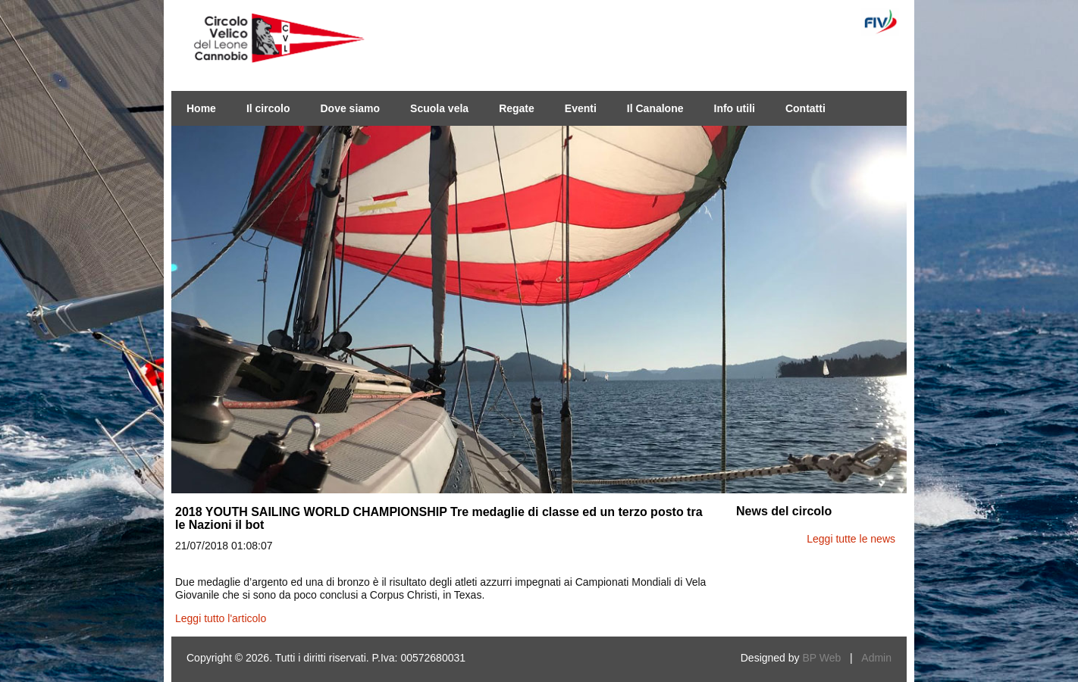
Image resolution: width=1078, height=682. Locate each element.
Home (201, 108)
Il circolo (268, 108)
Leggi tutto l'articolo (220, 618)
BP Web (821, 658)
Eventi (581, 108)
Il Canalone (655, 108)
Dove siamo (350, 108)
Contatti (805, 108)
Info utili (734, 108)
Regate (516, 108)
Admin (876, 658)
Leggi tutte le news (851, 539)
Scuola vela (439, 108)
